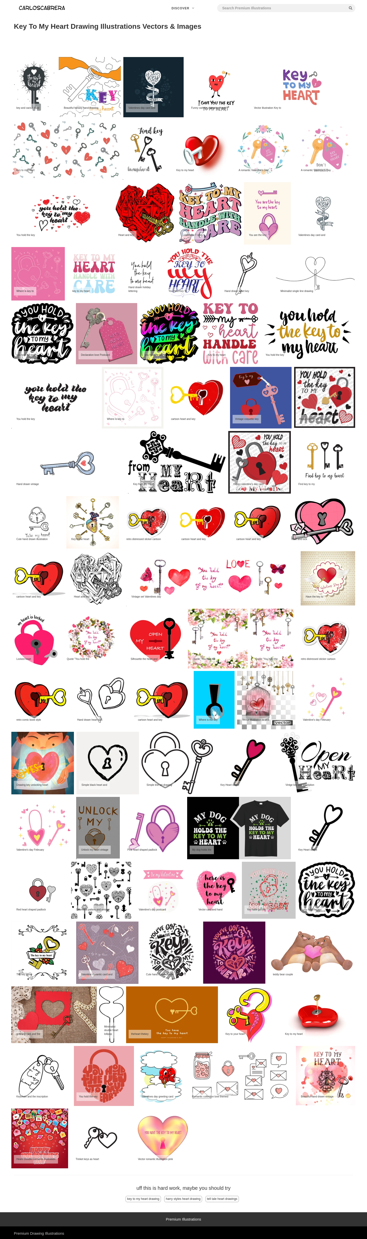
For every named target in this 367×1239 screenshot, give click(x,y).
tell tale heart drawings (222, 1199)
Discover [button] (183, 8)
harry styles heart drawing (183, 1199)
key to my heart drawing (143, 1199)
